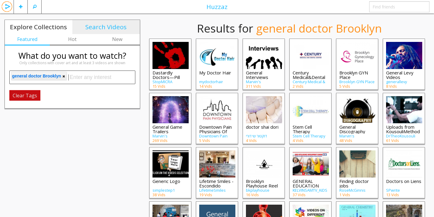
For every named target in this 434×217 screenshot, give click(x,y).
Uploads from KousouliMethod (403, 129)
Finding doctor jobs (354, 183)
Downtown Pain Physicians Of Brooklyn (215, 131)
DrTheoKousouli (400, 136)
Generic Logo (166, 181)
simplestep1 (164, 190)
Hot (72, 39)
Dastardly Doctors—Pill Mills (166, 77)
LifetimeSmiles (212, 190)
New (117, 39)
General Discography (352, 129)
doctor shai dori (262, 127)
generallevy (396, 81)
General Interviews (257, 75)
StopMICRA (162, 81)
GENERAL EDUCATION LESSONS (306, 185)
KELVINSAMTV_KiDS (310, 190)
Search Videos (106, 27)
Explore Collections (38, 27)
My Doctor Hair (215, 73)
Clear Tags (25, 95)
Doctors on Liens (403, 181)
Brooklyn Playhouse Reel (262, 183)
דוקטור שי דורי (256, 136)
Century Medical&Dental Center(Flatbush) (310, 77)
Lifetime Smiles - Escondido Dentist (216, 185)
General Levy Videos (400, 75)
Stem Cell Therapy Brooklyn (302, 131)
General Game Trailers (167, 129)
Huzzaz (217, 6)
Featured (27, 39)
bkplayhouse (257, 190)
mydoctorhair (211, 81)
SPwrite (393, 190)
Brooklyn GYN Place (353, 75)
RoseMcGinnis (352, 190)
